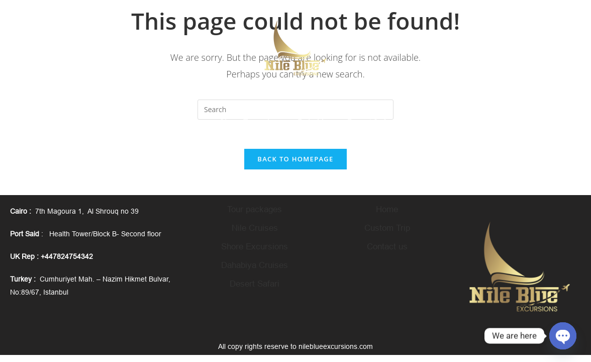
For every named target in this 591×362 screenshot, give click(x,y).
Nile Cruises (255, 229)
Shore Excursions (254, 248)
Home (387, 211)
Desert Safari (254, 285)
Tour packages (254, 211)
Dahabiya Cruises (254, 267)
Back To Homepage (295, 160)
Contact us (387, 248)
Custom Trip (387, 229)
